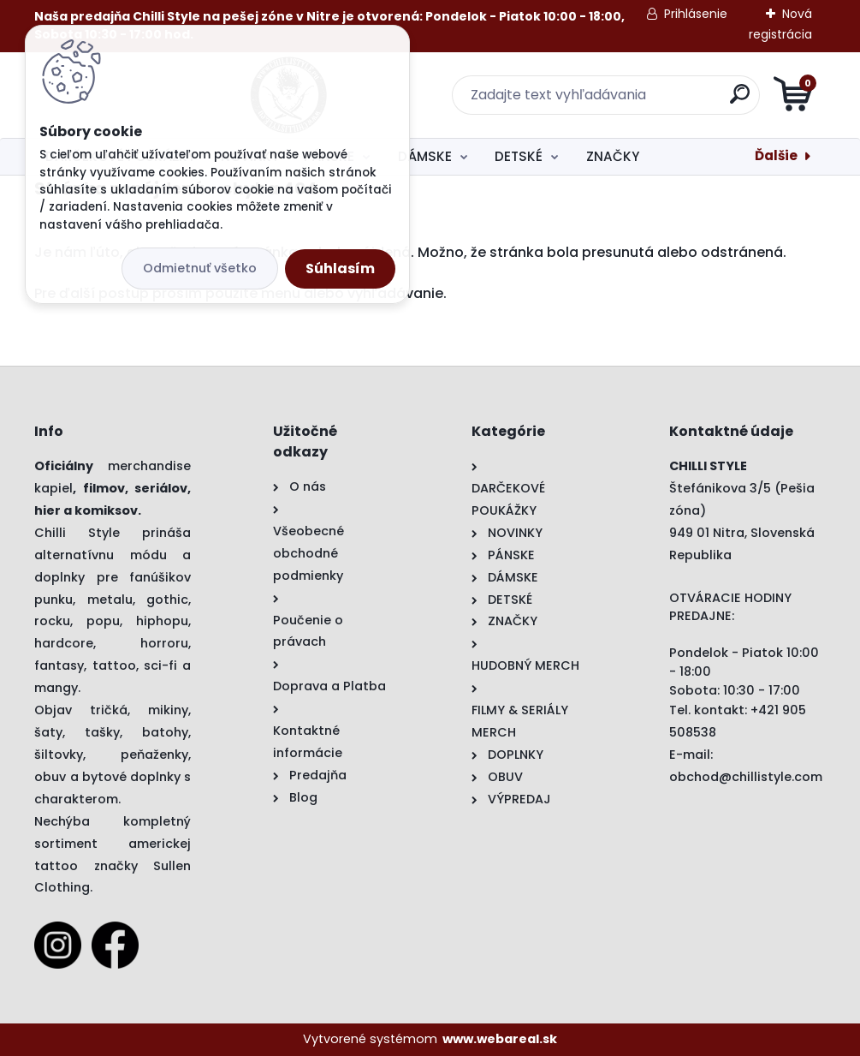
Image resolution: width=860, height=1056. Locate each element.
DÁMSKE (425, 156)
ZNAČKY (612, 156)
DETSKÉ (519, 156)
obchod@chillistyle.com (745, 776)
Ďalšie (776, 155)
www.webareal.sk (499, 1038)
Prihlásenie (695, 13)
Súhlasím (340, 268)
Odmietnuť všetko (200, 268)
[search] (635, 100)
